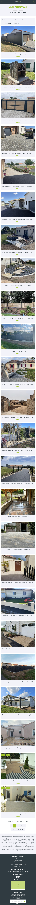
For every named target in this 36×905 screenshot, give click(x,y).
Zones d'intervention (18, 900)
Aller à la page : (19, 829)
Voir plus (18, 56)
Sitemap (18, 898)
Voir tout (5, 20)
